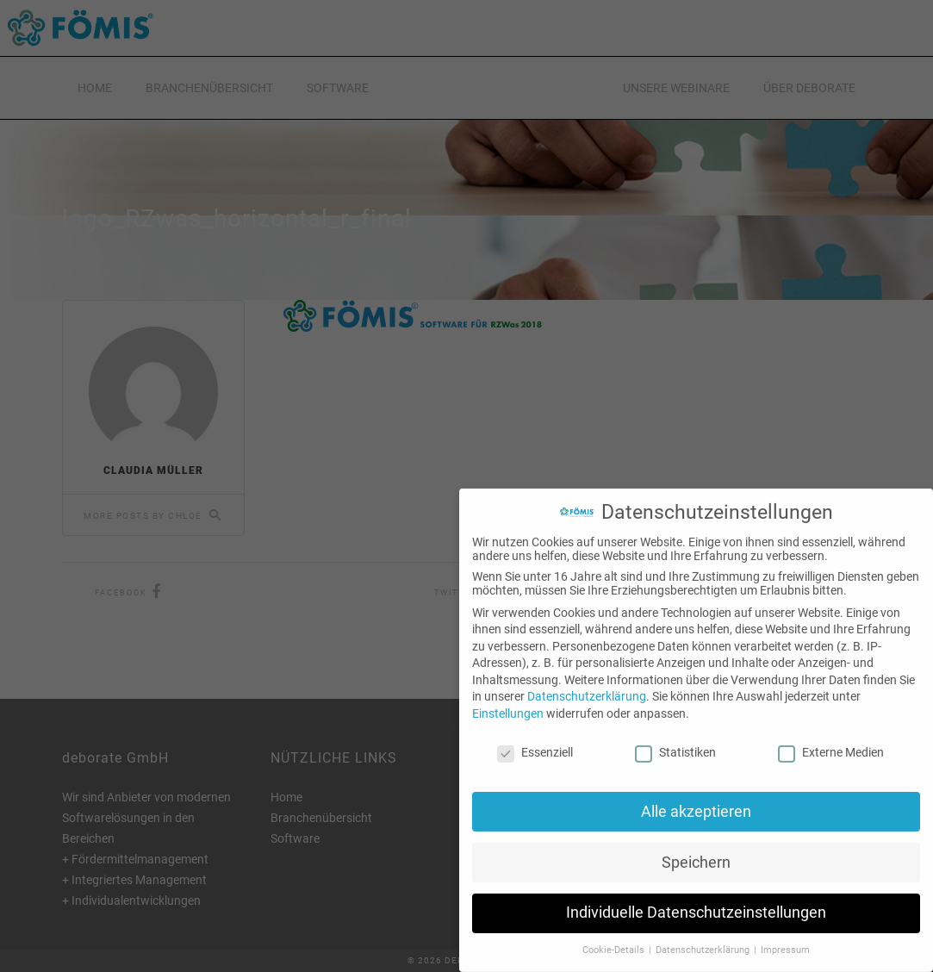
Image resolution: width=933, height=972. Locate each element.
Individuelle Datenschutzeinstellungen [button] (696, 896)
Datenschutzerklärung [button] (704, 933)
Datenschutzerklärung (586, 680)
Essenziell (535, 736)
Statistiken (675, 736)
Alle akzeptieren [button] (696, 794)
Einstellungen (508, 697)
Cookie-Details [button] (614, 933)
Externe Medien (831, 736)
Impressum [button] (785, 933)
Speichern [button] (696, 845)
